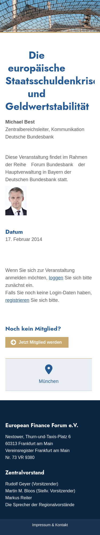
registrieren (17, 300)
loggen (56, 277)
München (48, 381)
